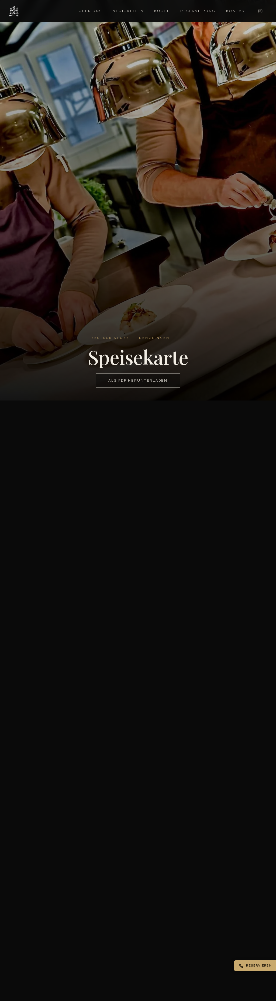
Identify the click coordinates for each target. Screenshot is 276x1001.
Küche (162, 11)
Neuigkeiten (128, 11)
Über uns (90, 11)
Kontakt (237, 11)
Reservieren (255, 965)
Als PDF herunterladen (138, 380)
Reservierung (198, 11)
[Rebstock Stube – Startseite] (14, 11)
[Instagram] (260, 11)
